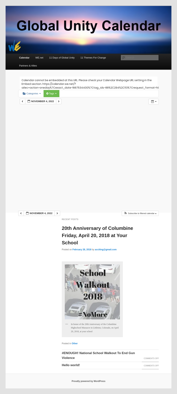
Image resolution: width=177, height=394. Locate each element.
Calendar (24, 57)
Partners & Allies (28, 65)
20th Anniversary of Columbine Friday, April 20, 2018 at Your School (97, 235)
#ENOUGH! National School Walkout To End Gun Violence (98, 355)
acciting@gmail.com (106, 249)
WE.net (39, 57)
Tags (51, 93)
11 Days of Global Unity (62, 57)
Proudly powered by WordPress (88, 381)
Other (75, 343)
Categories (32, 93)
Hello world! (71, 365)
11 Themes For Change (93, 57)
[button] (140, 213)
